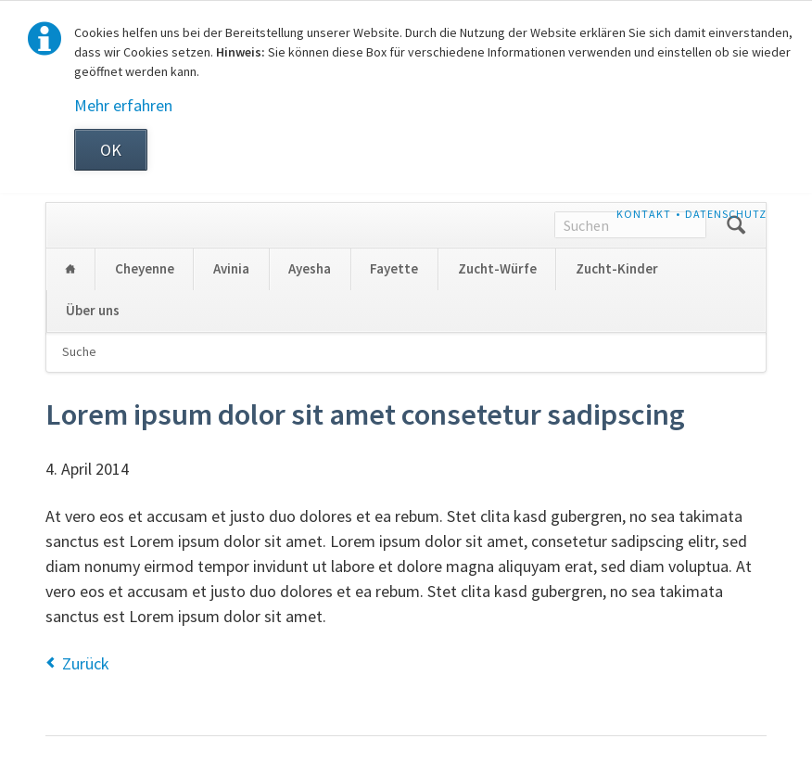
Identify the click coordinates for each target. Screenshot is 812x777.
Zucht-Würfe (497, 268)
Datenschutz (726, 214)
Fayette (394, 268)
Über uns (93, 310)
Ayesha (309, 268)
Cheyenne (144, 268)
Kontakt (643, 214)
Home (70, 269)
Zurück (85, 663)
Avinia (231, 268)
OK (110, 149)
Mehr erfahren (123, 105)
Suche (79, 351)
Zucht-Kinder (617, 268)
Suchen (736, 225)
